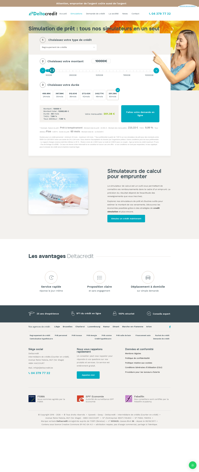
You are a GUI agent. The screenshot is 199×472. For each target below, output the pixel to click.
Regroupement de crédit (40, 335)
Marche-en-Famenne (132, 326)
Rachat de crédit (162, 335)
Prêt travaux (77, 335)
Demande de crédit (95, 13)
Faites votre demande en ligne (140, 114)
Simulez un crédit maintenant (126, 218)
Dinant (116, 326)
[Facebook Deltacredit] (170, 327)
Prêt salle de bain (123, 335)
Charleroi (80, 326)
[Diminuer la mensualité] (43, 70)
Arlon (149, 326)
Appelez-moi (88, 375)
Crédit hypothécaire (103, 339)
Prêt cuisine (107, 335)
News (125, 13)
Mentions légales (133, 353)
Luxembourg (94, 326)
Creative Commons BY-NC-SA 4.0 (77, 424)
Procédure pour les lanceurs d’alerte (142, 372)
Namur (106, 326)
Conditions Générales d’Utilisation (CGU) (143, 367)
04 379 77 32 (161, 13)
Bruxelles (67, 326)
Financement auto (143, 335)
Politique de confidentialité (137, 358)
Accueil (63, 13)
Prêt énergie (92, 335)
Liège (57, 326)
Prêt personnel (61, 335)
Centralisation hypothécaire (41, 339)
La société (114, 13)
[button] (192, 465)
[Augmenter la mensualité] (156, 70)
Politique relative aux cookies (138, 363)
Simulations (76, 13)
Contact (135, 13)
